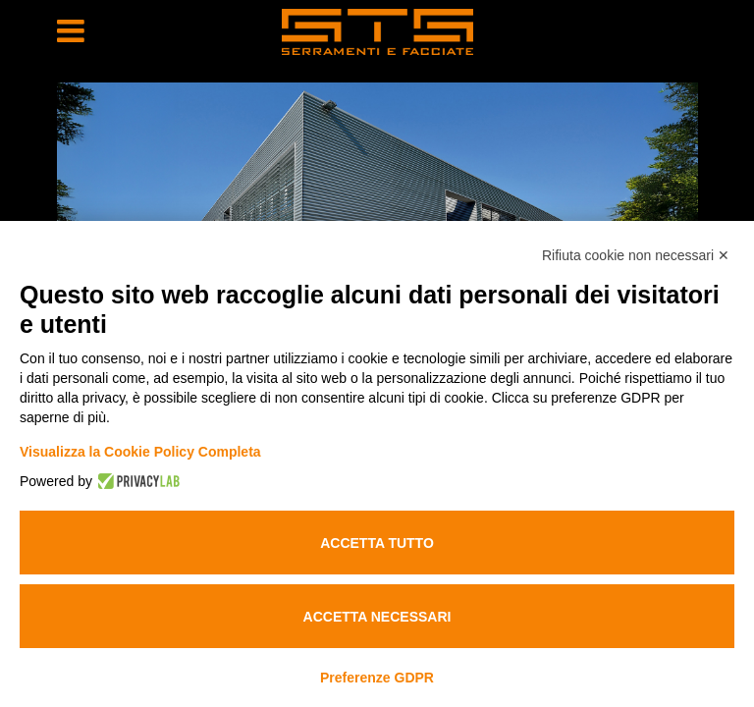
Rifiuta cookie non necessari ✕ (635, 255)
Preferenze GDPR (377, 677)
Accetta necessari (377, 617)
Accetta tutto (377, 543)
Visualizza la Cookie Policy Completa (140, 452)
